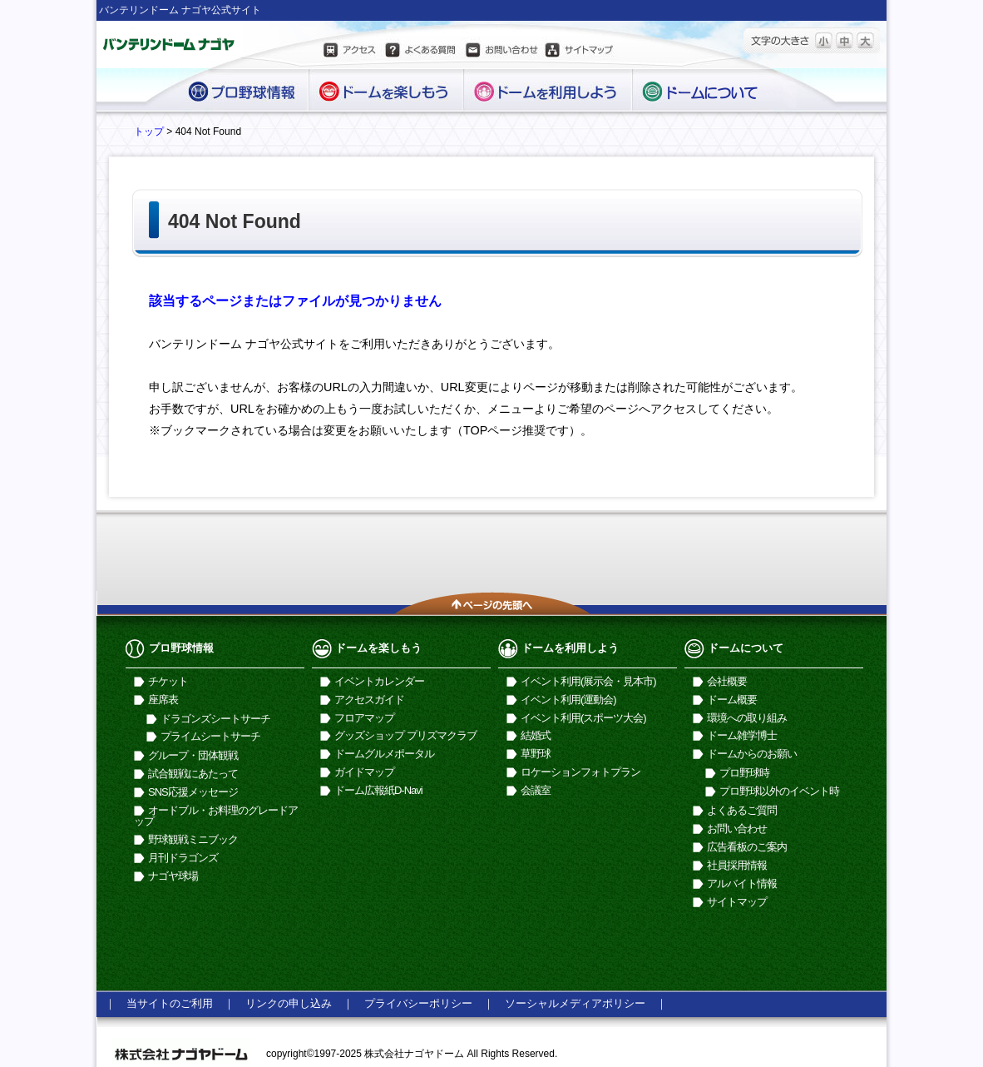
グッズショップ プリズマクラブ (405, 735)
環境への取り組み (747, 718)
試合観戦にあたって (193, 773)
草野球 (536, 753)
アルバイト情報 (742, 883)
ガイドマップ (364, 772)
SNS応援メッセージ (193, 792)
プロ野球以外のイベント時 (779, 791)
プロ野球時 (744, 773)
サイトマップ (579, 52)
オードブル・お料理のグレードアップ (216, 815)
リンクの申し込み (288, 1003)
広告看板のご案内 (747, 847)
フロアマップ (364, 718)
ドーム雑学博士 (742, 735)
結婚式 (536, 735)
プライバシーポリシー (418, 1003)
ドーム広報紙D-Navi (378, 790)
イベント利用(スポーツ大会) (583, 718)
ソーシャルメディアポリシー (575, 1003)
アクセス (351, 52)
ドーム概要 (732, 699)
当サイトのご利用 (169, 1003)
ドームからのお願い (752, 753)
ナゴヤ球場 (173, 876)
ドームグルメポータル (384, 753)
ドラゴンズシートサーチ (215, 718)
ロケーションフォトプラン (580, 772)
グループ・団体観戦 (193, 755)
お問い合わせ (501, 52)
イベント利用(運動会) (568, 699)
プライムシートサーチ (210, 736)
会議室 (536, 790)
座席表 (163, 699)
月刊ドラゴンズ (183, 857)
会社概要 (727, 681)
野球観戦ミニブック (193, 839)
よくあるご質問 (742, 810)
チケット (168, 681)
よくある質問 (420, 52)
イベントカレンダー (379, 681)
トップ (149, 131)
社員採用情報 (737, 865)
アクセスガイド (369, 699)
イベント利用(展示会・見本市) (588, 681)
